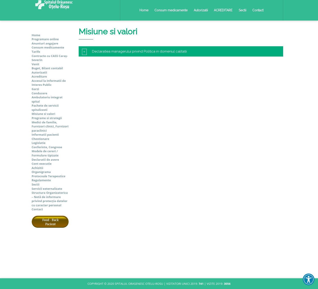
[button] (309, 279)
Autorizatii (201, 10)
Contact (257, 10)
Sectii (242, 10)
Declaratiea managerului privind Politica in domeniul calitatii (134, 51)
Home (143, 10)
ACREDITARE (223, 10)
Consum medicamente (170, 10)
